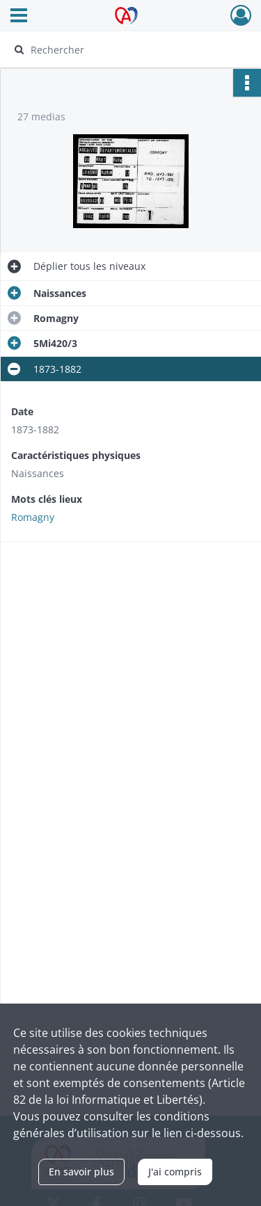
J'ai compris (175, 1171)
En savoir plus (81, 1171)
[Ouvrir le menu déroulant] (18, 16)
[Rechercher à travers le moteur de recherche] (129, 49)
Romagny (32, 517)
